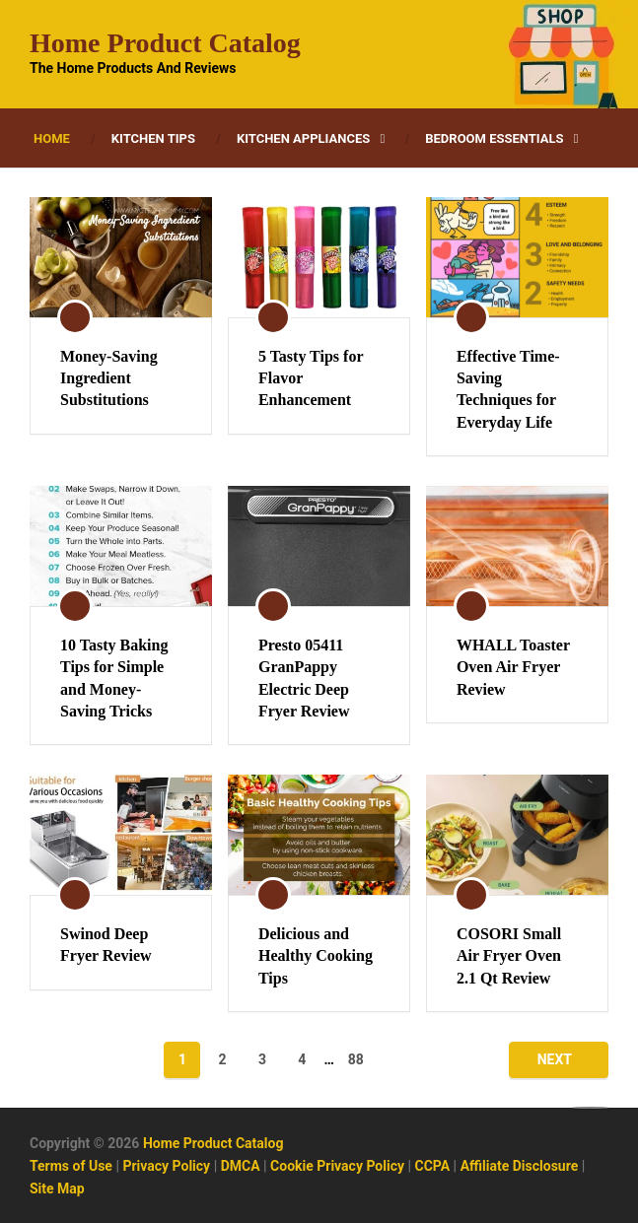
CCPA (433, 1166)
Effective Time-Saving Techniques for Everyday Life (508, 389)
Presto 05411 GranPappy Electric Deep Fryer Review (304, 678)
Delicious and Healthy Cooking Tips (315, 955)
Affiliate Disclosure (520, 1166)
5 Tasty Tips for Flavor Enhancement (310, 378)
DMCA (240, 1166)
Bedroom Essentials (494, 138)
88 (356, 1059)
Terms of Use (71, 1166)
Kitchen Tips (153, 138)
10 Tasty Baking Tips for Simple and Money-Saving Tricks (114, 678)
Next (554, 1059)
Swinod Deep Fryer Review (106, 944)
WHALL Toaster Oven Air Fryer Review (513, 667)
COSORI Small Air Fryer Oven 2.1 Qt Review (509, 955)
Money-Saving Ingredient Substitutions (109, 378)
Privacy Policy (166, 1166)
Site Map (57, 1188)
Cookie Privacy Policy (337, 1166)
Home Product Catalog (165, 43)
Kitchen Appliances (303, 138)
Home (52, 138)
